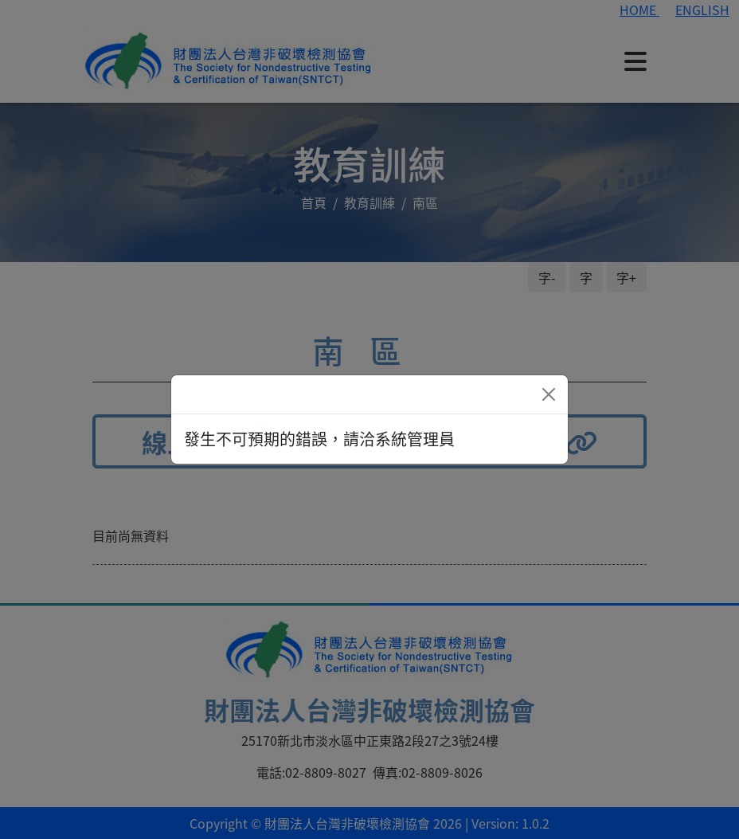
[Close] (548, 394)
